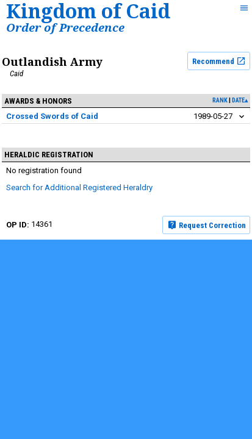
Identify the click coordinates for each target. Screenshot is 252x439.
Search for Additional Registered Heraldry (79, 187)
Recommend (219, 61)
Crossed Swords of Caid (52, 116)
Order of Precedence (65, 27)
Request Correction (206, 225)
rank (220, 100)
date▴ (240, 100)
